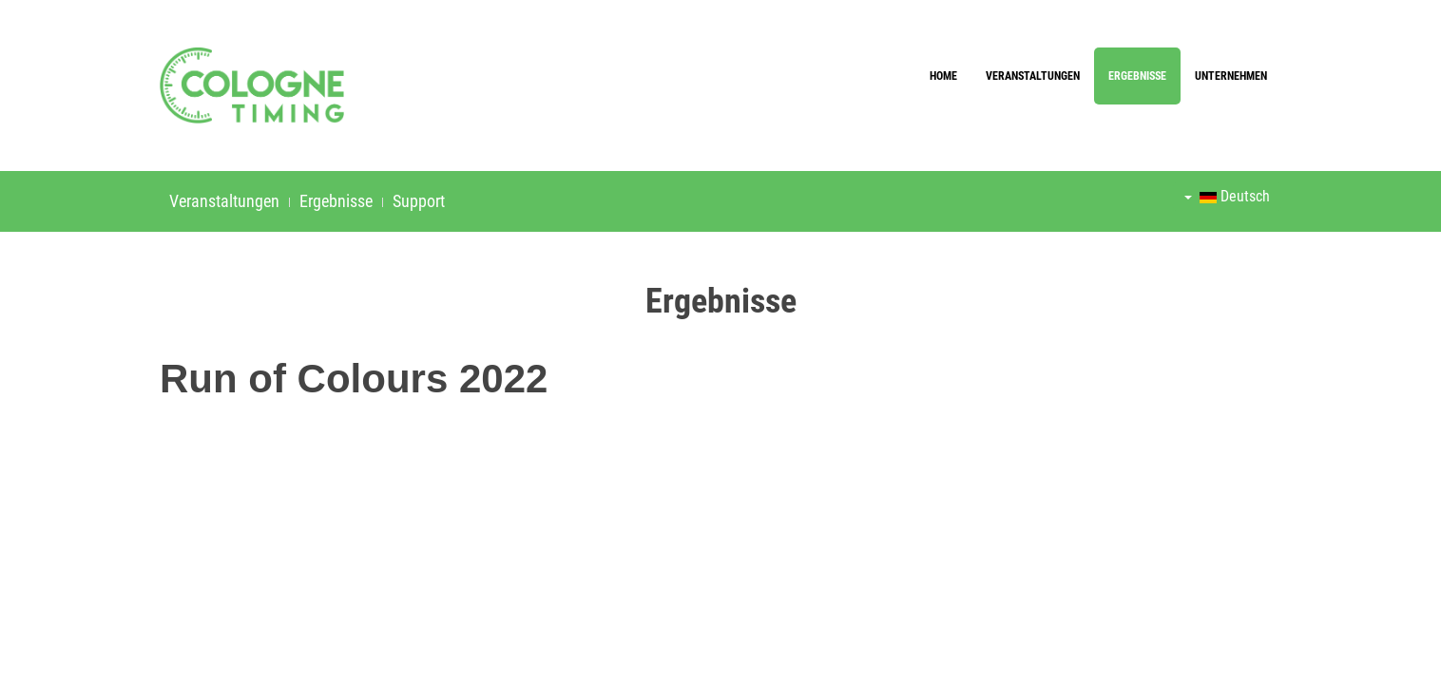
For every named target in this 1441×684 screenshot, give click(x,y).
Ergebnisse (1137, 76)
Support (419, 201)
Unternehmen (1231, 76)
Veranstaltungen (1033, 76)
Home (943, 76)
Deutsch (1227, 196)
